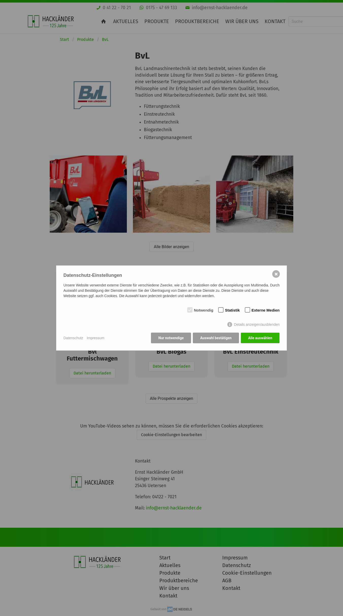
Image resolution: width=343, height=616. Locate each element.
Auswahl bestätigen (216, 338)
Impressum (95, 338)
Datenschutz (73, 338)
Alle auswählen (260, 338)
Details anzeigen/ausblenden (257, 324)
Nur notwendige (171, 338)
